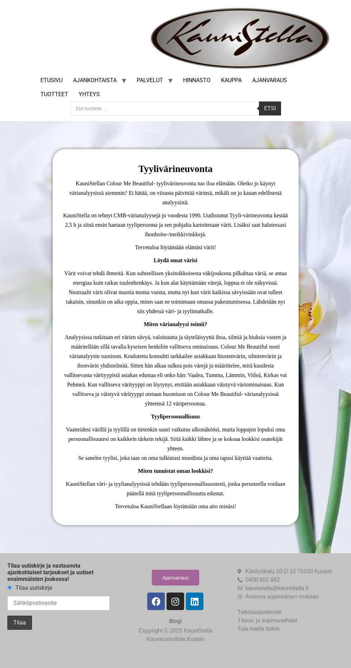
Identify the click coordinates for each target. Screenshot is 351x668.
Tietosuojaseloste (259, 612)
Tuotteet (54, 94)
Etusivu (51, 80)
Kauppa (231, 80)
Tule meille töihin (259, 629)
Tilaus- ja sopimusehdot (267, 620)
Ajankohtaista (95, 80)
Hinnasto (196, 80)
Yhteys (89, 94)
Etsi (270, 108)
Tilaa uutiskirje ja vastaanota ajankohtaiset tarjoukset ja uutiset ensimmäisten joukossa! (50, 572)
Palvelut (150, 80)
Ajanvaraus (269, 80)
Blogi (175, 621)
